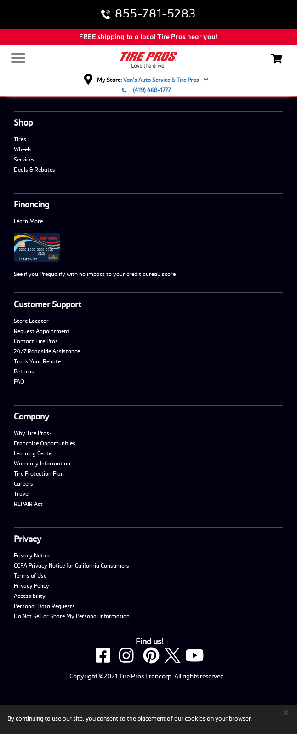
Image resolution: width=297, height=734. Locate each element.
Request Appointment (41, 330)
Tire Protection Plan (39, 473)
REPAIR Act (28, 503)
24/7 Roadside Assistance (47, 351)
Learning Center (34, 453)
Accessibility (30, 595)
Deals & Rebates (34, 169)
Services (24, 159)
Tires (20, 139)
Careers (23, 483)
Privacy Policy (31, 585)
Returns (24, 371)
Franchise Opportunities (44, 443)
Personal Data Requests (44, 605)
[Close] (286, 712)
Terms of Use (30, 575)
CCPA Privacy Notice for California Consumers (71, 565)
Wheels (23, 149)
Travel (21, 493)
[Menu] (17, 58)
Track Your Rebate (37, 361)
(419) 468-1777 (146, 89)
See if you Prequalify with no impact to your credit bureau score (95, 273)
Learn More (28, 220)
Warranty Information (42, 463)
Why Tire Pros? (33, 432)
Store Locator (31, 320)
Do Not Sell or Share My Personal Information (72, 615)
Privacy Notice (32, 555)
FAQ (19, 381)
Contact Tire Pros (36, 340)
